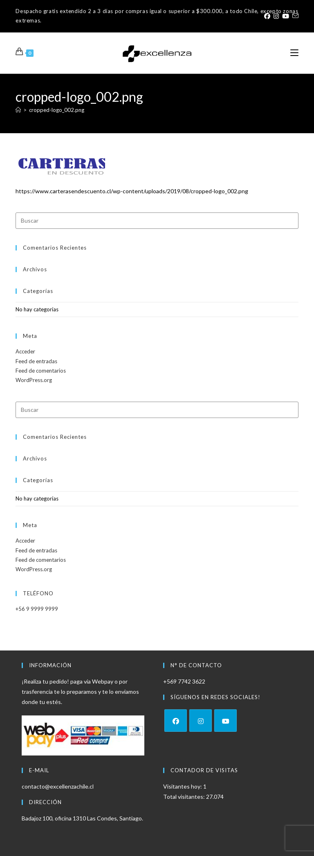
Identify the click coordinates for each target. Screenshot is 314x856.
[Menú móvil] (294, 53)
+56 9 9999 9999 (37, 609)
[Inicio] (18, 110)
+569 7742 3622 (184, 681)
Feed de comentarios (41, 370)
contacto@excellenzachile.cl (58, 786)
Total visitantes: (184, 796)
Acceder (25, 351)
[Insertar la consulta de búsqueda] (157, 220)
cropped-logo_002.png (56, 110)
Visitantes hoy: (183, 786)
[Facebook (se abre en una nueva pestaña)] (267, 16)
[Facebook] (175, 720)
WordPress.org (34, 380)
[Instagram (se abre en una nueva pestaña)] (276, 16)
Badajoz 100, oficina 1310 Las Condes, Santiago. (82, 818)
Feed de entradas (36, 361)
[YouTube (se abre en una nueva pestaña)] (285, 16)
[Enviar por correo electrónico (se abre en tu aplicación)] (294, 16)
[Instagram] (200, 720)
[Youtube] (225, 720)
